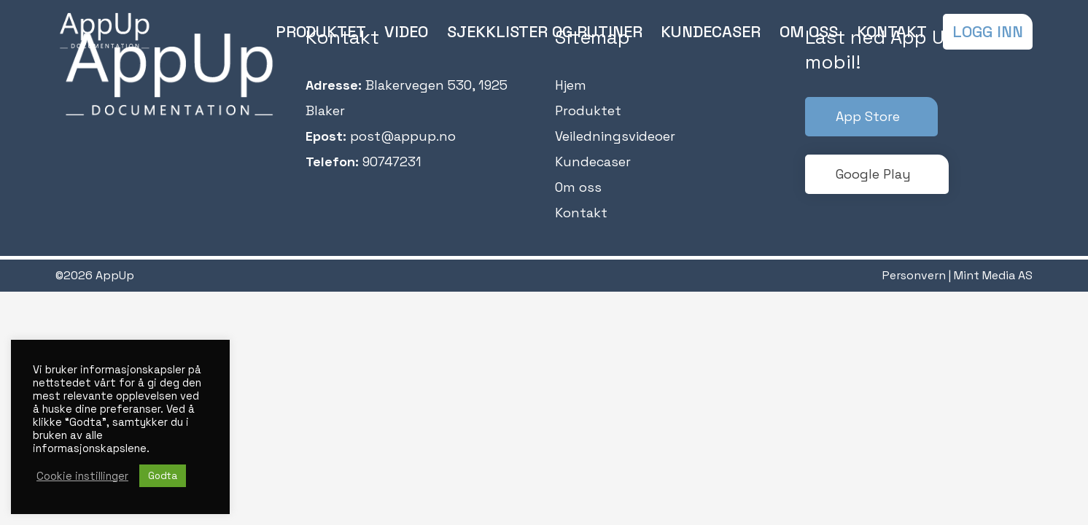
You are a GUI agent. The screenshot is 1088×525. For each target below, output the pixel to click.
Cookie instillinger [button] (82, 476)
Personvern (914, 275)
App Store (868, 116)
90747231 (391, 161)
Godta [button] (162, 476)
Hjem (570, 85)
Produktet (588, 110)
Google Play (873, 174)
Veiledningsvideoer (615, 136)
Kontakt (581, 212)
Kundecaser (593, 161)
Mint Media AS (993, 275)
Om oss (578, 187)
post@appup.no (403, 136)
